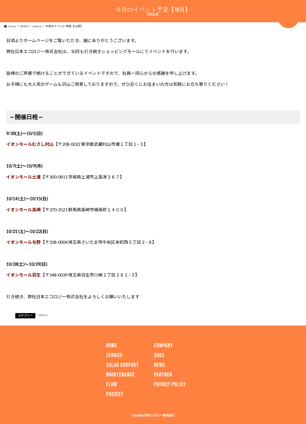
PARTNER (163, 374)
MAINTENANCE (120, 374)
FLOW (111, 384)
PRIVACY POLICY (170, 384)
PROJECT (115, 394)
